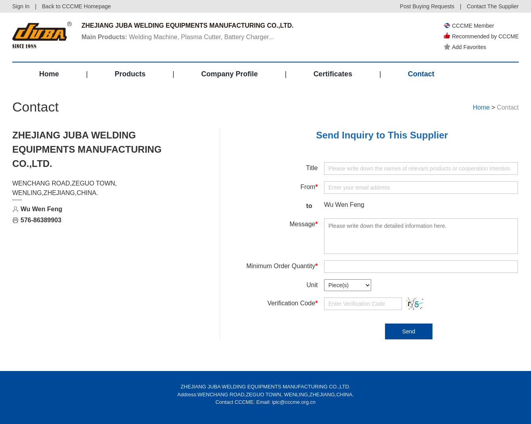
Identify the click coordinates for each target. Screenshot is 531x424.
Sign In (21, 6)
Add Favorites (465, 47)
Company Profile (229, 74)
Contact (421, 74)
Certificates (332, 74)
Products (130, 74)
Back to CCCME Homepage (76, 6)
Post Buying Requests (427, 6)
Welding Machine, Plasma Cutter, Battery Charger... (178, 37)
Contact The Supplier (493, 6)
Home (49, 74)
